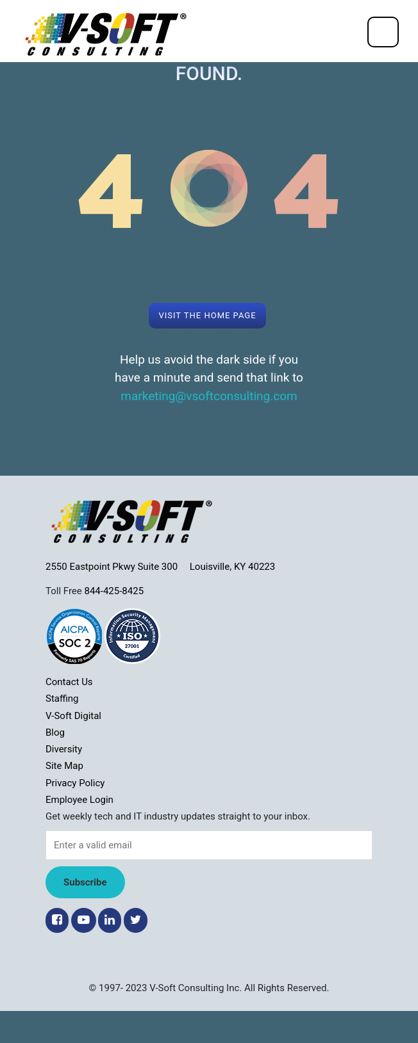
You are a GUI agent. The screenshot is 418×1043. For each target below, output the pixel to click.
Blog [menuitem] (55, 732)
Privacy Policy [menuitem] (75, 783)
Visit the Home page (207, 315)
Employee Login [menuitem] (79, 799)
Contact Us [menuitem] (69, 682)
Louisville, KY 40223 (232, 566)
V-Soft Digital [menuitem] (73, 716)
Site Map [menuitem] (64, 766)
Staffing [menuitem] (62, 698)
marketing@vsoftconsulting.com (209, 396)
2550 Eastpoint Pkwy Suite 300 (118, 566)
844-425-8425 (114, 591)
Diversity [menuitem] (64, 749)
